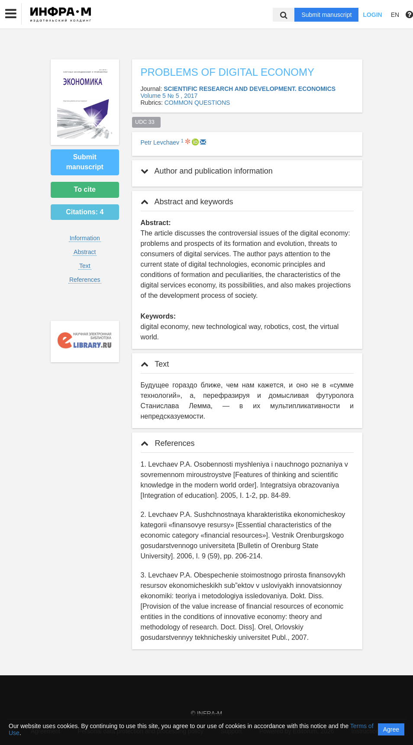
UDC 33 (146, 122)
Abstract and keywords (187, 201)
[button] (11, 14)
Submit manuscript (326, 14)
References (84, 279)
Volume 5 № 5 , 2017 (169, 95)
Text (84, 265)
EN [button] (395, 14)
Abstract (85, 251)
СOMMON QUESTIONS (197, 102)
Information (85, 238)
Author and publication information (207, 171)
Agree (391, 729)
